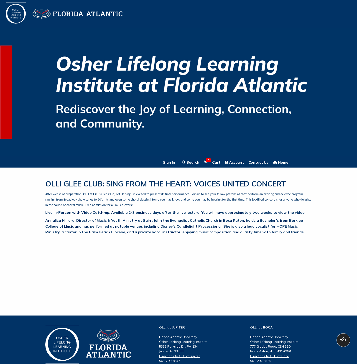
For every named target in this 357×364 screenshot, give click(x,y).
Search (190, 162)
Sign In (169, 162)
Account (234, 162)
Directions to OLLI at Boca (269, 356)
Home (280, 162)
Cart (212, 162)
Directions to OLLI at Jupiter (179, 356)
